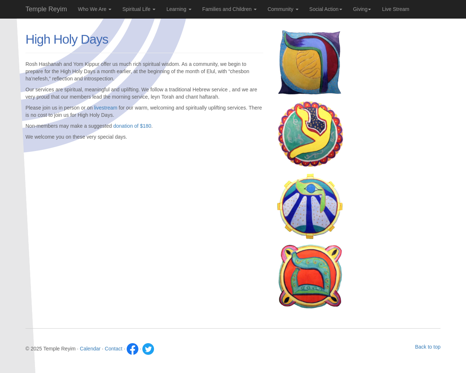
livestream (105, 108)
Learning (178, 9)
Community (283, 9)
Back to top (428, 347)
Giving (362, 9)
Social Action (325, 9)
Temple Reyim (46, 9)
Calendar (90, 349)
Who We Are (94, 9)
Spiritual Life (138, 9)
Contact (113, 349)
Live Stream (395, 9)
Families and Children (229, 9)
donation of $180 (132, 126)
